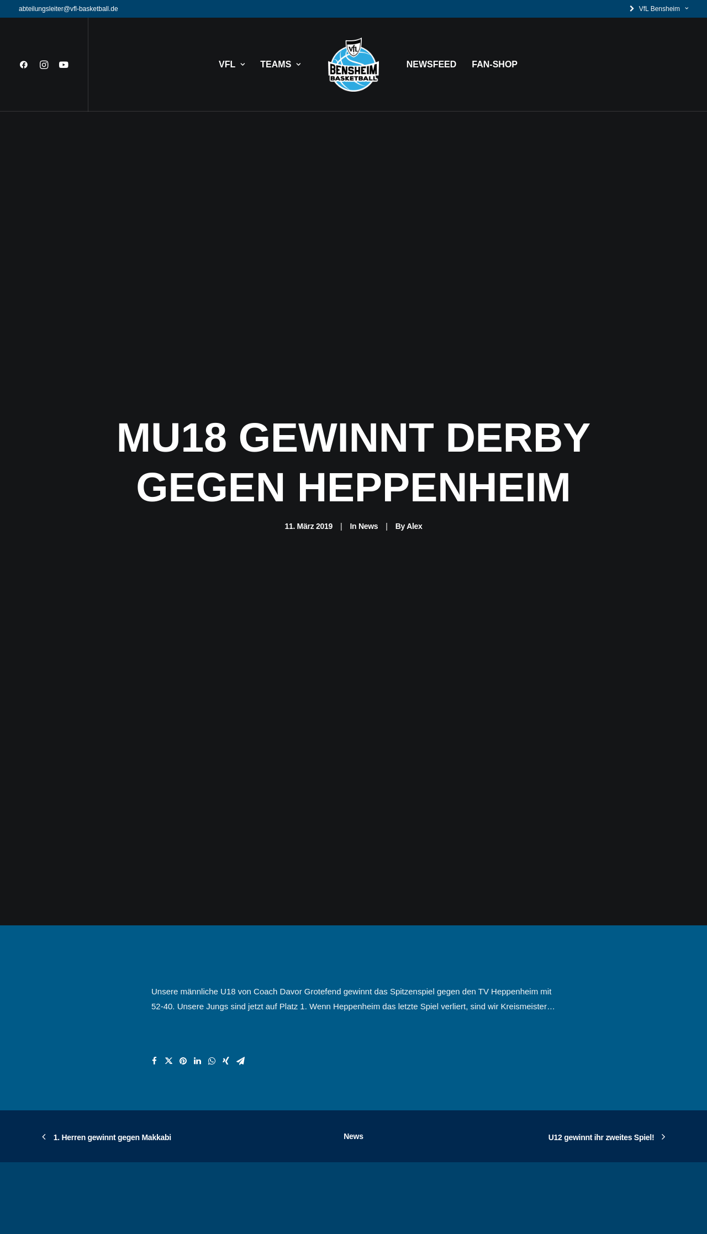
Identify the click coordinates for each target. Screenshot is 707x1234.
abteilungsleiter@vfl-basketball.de (68, 9)
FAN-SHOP (495, 64)
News (368, 459)
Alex (414, 459)
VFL (232, 64)
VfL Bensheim (663, 9)
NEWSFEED (432, 64)
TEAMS (280, 64)
